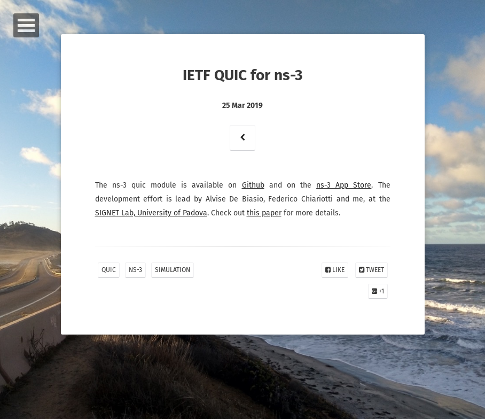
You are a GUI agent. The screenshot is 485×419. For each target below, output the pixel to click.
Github (253, 185)
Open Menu (26, 25)
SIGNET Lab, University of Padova (151, 213)
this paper (264, 213)
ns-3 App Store (343, 185)
